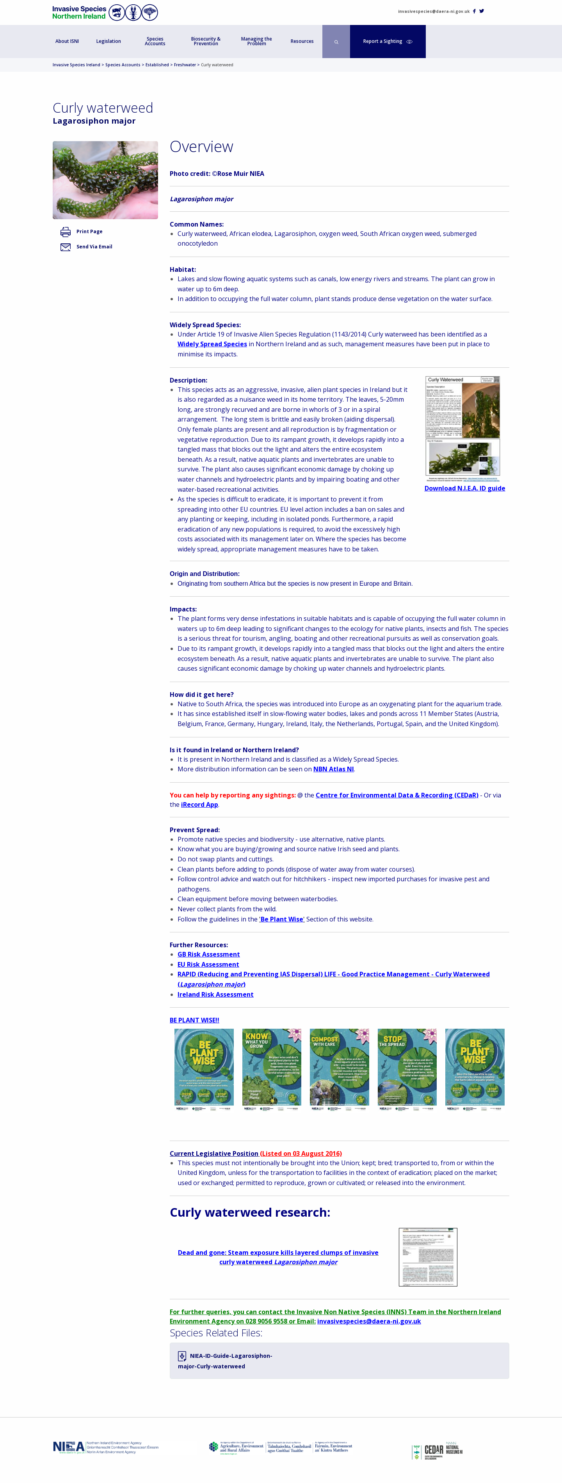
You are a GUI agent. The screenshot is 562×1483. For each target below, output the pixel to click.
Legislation (108, 41)
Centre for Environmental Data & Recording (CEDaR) (397, 795)
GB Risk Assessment (209, 954)
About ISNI (67, 41)
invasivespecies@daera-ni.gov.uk (434, 11)
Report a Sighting (388, 41)
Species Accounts (155, 41)
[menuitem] (67, 41)
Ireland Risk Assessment (216, 994)
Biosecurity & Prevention (206, 41)
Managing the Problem (256, 41)
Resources (302, 41)
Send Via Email (86, 246)
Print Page (81, 231)
